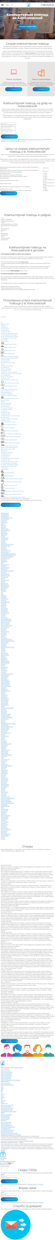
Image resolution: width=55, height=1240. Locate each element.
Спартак (3, 762)
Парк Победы (4, 701)
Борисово (3, 547)
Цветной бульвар (5, 815)
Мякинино (3, 669)
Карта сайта (4, 1141)
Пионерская (4, 711)
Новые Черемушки (6, 686)
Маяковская (4, 658)
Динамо (3, 581)
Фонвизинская (5, 809)
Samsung (3, 1100)
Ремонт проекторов (6, 1074)
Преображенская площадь (8, 723)
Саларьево (4, 747)
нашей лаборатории (16, 172)
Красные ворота (5, 623)
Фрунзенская (4, 810)
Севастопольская (5, 750)
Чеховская (3, 820)
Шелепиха (3, 826)
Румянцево (4, 742)
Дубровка (3, 589)
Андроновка (4, 522)
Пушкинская (4, 731)
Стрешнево (4, 767)
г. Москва (49, 1)
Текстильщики (4, 779)
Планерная (4, 712)
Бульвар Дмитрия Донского (8, 555)
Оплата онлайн (5, 1119)
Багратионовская (5, 530)
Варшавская (4, 561)
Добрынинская (5, 585)
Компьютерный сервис (7, 1131)
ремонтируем (15, 82)
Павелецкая (4, 697)
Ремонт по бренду (6, 1083)
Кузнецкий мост (5, 631)
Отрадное (3, 694)
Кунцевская (4, 634)
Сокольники (4, 761)
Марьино (3, 656)
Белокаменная (5, 538)
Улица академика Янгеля (7, 798)
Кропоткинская (5, 627)
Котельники (4, 617)
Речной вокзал (5, 736)
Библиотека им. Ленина (7, 544)
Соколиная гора (5, 759)
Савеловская (4, 745)
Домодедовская (5, 586)
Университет (4, 804)
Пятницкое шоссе (5, 733)
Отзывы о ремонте (6, 1124)
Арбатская (3, 525)
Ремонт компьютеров (6, 1072)
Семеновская (4, 751)
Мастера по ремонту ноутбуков (9, 1133)
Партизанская (4, 703)
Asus (2, 1089)
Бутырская (3, 560)
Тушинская (4, 793)
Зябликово (4, 595)
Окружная (3, 687)
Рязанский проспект (6, 743)
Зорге (2, 594)
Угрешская (4, 795)
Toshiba (3, 1097)
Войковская (4, 569)
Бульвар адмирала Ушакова (8, 553)
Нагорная (3, 672)
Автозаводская (5, 514)
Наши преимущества (6, 1125)
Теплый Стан (4, 781)
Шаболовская (4, 825)
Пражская (3, 722)
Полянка (3, 720)
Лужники (3, 650)
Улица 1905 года (5, 796)
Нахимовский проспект (7, 673)
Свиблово (3, 748)
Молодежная (4, 667)
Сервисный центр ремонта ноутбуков (11, 1134)
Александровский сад (6, 517)
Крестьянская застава (6, 625)
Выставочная (4, 577)
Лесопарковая (4, 642)
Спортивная (4, 764)
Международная (5, 661)
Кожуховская (4, 609)
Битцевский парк (5, 546)
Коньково (3, 614)
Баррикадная (4, 533)
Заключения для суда (6, 1109)
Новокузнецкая (5, 680)
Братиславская (5, 552)
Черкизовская (4, 817)
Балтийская (4, 532)
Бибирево (3, 542)
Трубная (3, 789)
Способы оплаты (5, 1117)
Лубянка (3, 648)
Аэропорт (3, 527)
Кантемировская (5, 602)
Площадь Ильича (5, 715)
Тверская (3, 776)
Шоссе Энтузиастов (6, 829)
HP (1, 1092)
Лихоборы (3, 644)
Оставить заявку (4, 1166)
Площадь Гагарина (6, 714)
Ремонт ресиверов (6, 1077)
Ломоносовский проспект (8, 647)
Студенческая (4, 770)
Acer (2, 1086)
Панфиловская (5, 698)
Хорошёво (3, 812)
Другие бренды (29, 1141)
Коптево (3, 616)
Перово (3, 706)
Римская (3, 739)
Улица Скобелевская (6, 801)
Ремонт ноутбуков (5, 1071)
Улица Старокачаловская (7, 803)
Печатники (4, 709)
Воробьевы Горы (5, 575)
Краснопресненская (6, 620)
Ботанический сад (5, 550)
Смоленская (4, 756)
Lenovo (3, 1094)
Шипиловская (4, 828)
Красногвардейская (6, 619)
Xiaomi (2, 1102)
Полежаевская (4, 719)
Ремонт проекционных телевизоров (10, 1080)
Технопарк (3, 782)
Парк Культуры (5, 700)
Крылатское (4, 628)
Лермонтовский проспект (8, 641)
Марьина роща (5, 655)
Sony (2, 1095)
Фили (2, 807)
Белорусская (4, 539)
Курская (3, 636)
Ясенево (3, 839)
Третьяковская (5, 786)
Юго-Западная (5, 835)
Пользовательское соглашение (35, 139)
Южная (3, 837)
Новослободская (5, 681)
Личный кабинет (5, 1116)
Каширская (4, 605)
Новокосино (4, 678)
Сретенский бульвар (6, 765)
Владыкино (4, 566)
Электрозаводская (6, 834)
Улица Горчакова (5, 800)
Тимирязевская (5, 784)
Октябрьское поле (6, 690)
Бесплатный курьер (6, 1106)
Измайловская (4, 599)
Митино (3, 666)
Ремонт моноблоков (6, 1075)
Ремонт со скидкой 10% (7, 1105)
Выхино (3, 578)
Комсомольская (5, 613)
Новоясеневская (5, 684)
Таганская (3, 775)
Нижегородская (5, 675)
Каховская (3, 603)
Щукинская (4, 832)
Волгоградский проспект (7, 570)
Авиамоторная (5, 513)
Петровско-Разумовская (7, 708)
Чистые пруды (4, 821)
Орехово (3, 692)
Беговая (3, 536)
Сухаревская (4, 772)
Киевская (3, 606)
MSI (2, 1091)
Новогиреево (4, 676)
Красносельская (5, 622)
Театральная (4, 778)
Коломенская (4, 611)
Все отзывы (9, 1041)
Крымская (3, 630)
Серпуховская (4, 753)
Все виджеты (4, 1)
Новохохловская (5, 683)
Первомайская (5, 705)
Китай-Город (4, 608)
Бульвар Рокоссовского (7, 556)
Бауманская (4, 535)
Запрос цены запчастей (7, 1108)
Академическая (5, 516)
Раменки (3, 734)
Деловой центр (5, 580)
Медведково (4, 659)
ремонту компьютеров (40, 83)
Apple (2, 1088)
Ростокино (3, 740)
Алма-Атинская (5, 519)
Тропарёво (4, 787)
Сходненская (4, 773)
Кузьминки (4, 633)
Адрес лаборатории (6, 1122)
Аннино (3, 524)
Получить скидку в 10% (27, 26)
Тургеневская (4, 792)
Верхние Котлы (5, 564)
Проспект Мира (5, 728)
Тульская (3, 790)
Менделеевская (5, 662)
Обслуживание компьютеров (8, 1111)
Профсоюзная (4, 729)
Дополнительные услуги (7, 1085)
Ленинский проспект (6, 639)
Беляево (3, 541)
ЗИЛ (2, 592)
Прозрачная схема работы (8, 1127)
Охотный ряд (4, 695)
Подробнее (14, 89)
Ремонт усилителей (6, 1078)
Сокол (2, 758)
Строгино (3, 768)
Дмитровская (4, 583)
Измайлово (4, 597)
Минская (3, 664)
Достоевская (4, 588)
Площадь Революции (6, 717)
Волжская (3, 572)
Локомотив (4, 645)
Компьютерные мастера (7, 1130)
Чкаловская (4, 823)
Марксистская (4, 653)
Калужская (3, 600)
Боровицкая (4, 549)
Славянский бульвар (6, 754)
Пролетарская (4, 725)
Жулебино (3, 591)
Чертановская (4, 818)
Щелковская (4, 831)
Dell (2, 1099)
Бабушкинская (4, 528)
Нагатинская (4, 670)
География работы (6, 1128)
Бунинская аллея (5, 558)
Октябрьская (4, 689)
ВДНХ (2, 563)
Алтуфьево (4, 521)
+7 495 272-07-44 (47, 5)
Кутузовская (4, 637)
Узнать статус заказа (6, 1114)
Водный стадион (5, 567)
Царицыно (3, 814)
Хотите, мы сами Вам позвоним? (11, 505)
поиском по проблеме (20, 309)
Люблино (3, 652)
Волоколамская (5, 574)
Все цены (8, 193)
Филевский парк (5, 806)
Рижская (3, 737)
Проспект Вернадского (7, 726)
